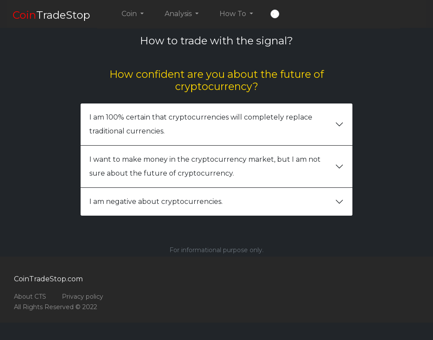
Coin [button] (130, 14)
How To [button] (234, 14)
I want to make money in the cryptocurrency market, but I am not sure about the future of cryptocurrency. (205, 166)
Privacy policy (82, 296)
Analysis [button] (179, 14)
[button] (275, 14)
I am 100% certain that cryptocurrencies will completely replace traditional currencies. (200, 124)
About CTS (30, 296)
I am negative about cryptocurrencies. (156, 201)
